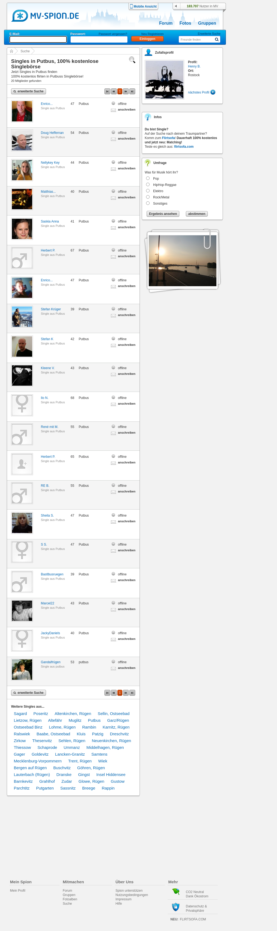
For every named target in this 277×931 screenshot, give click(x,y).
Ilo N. (44, 398)
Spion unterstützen (129, 891)
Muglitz (75, 720)
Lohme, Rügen (62, 727)
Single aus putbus (52, 666)
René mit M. (49, 427)
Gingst (84, 774)
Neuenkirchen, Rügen (111, 740)
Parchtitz (21, 788)
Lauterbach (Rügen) (32, 774)
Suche (25, 51)
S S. (44, 544)
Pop (156, 179)
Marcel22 (47, 603)
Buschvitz (62, 767)
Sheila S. (47, 515)
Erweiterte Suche (209, 33)
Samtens (99, 754)
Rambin (89, 727)
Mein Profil (17, 891)
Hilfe (119, 904)
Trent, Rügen (80, 761)
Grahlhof (47, 781)
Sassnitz (68, 788)
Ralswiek (22, 734)
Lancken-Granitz (70, 754)
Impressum (123, 899)
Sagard (20, 713)
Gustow (118, 781)
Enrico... (47, 104)
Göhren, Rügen (91, 767)
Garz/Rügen (118, 720)
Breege (88, 788)
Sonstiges (160, 203)
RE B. (45, 486)
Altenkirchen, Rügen (73, 713)
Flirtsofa (168, 138)
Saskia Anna (50, 221)
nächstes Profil (198, 92)
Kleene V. (48, 368)
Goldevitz (40, 754)
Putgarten (45, 788)
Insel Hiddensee (111, 774)
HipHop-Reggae (164, 185)
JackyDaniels (50, 633)
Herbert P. (48, 250)
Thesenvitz (42, 740)
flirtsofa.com (184, 147)
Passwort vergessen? (113, 34)
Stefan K (47, 339)
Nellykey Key (50, 163)
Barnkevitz (23, 781)
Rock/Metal (161, 197)
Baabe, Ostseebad (53, 734)
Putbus (94, 720)
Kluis (81, 734)
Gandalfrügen (51, 662)
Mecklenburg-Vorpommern (38, 761)
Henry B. (194, 66)
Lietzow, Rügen (28, 720)
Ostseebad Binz (28, 727)
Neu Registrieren (152, 34)
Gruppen (207, 23)
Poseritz (41, 713)
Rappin (108, 788)
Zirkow (20, 740)
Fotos (185, 23)
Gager (19, 754)
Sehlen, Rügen (71, 740)
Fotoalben (70, 899)
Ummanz (72, 747)
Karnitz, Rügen (116, 727)
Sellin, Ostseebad (114, 713)
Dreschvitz (119, 734)
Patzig (97, 734)
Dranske (64, 774)
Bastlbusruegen (52, 574)
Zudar (66, 781)
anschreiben (127, 109)
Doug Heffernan (52, 133)
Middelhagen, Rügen (105, 747)
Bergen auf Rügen (30, 767)
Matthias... (48, 192)
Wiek (102, 761)
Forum (166, 23)
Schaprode (47, 747)
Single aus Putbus (53, 108)
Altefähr (55, 720)
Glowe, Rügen (91, 781)
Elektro (158, 191)
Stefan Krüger (51, 309)
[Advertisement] (253, 155)
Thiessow (22, 747)
